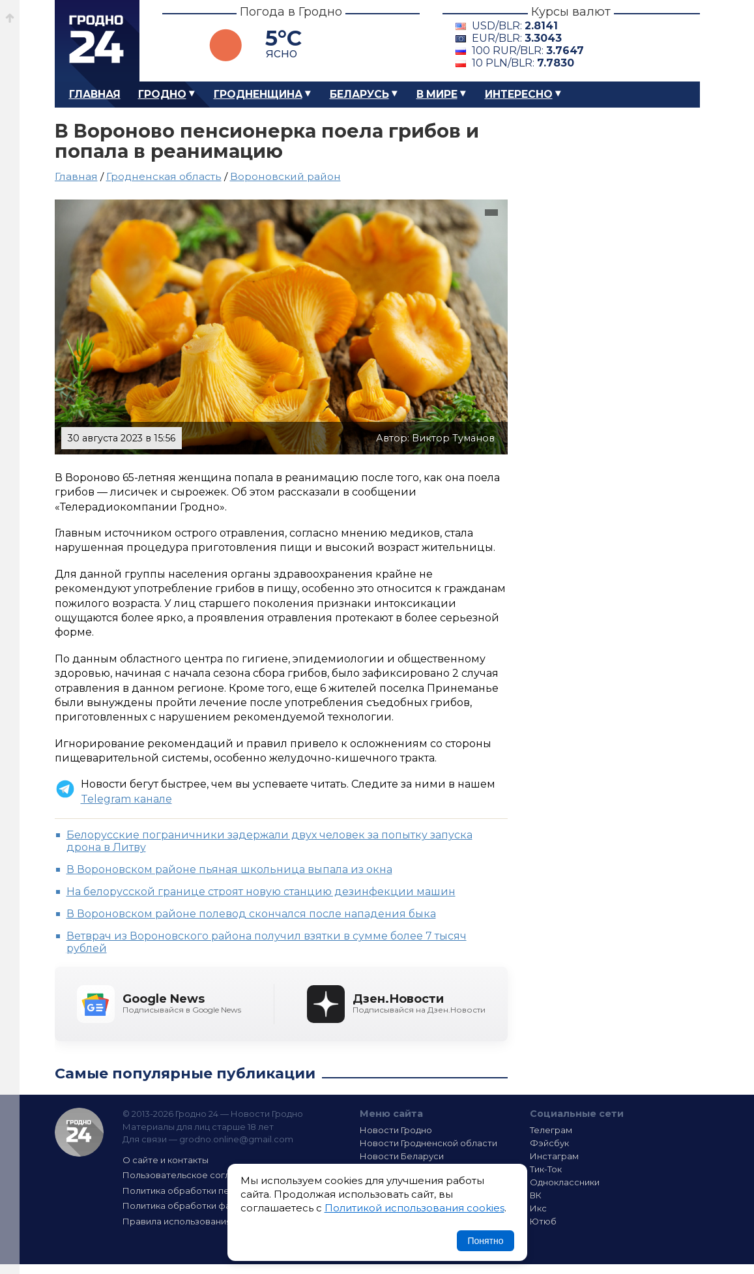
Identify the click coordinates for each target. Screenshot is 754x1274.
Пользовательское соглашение (194, 1175)
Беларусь (359, 94)
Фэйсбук (549, 1143)
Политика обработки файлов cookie (203, 1205)
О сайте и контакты (166, 1160)
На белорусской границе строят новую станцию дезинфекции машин (261, 891)
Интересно (519, 94)
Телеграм (551, 1130)
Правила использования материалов (205, 1221)
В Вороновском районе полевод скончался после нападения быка (251, 914)
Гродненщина (258, 94)
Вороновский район (285, 176)
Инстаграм (554, 1156)
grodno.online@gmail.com (236, 1139)
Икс (538, 1208)
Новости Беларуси (402, 1156)
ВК (536, 1195)
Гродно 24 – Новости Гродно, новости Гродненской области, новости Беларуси (97, 40)
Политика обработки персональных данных (220, 1190)
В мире (436, 94)
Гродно (162, 94)
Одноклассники (565, 1182)
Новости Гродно (396, 1130)
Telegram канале (126, 799)
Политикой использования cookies (414, 1208)
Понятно (485, 1241)
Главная (95, 94)
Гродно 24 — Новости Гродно (79, 1132)
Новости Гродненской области (428, 1143)
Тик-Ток (546, 1169)
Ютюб (543, 1221)
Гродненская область (164, 176)
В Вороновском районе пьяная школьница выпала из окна (229, 869)
